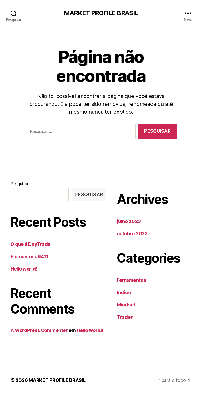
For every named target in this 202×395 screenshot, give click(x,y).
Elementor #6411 (29, 256)
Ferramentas (131, 280)
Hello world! (24, 269)
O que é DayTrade (30, 244)
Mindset (126, 305)
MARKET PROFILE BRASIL (101, 13)
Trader (125, 317)
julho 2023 (129, 221)
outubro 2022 (132, 233)
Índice (124, 292)
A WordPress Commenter (39, 330)
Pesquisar (19, 183)
